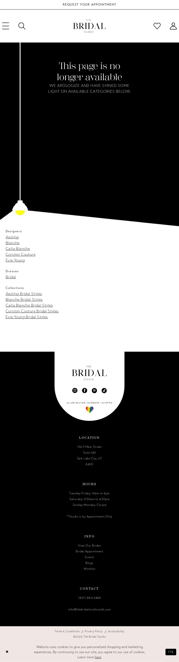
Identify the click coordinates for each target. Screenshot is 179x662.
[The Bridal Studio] (89, 26)
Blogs (89, 563)
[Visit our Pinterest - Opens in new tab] (94, 390)
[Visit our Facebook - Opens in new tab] (84, 390)
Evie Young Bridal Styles (27, 317)
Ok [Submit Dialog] (171, 652)
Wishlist (89, 569)
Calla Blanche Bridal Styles (29, 305)
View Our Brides (89, 545)
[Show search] (22, 26)
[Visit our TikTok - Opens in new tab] (104, 390)
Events (89, 557)
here (98, 657)
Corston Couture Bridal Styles (32, 311)
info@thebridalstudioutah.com (89, 609)
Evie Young (15, 260)
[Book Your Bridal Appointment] (89, 4)
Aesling (12, 237)
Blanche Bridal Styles (24, 299)
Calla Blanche (18, 248)
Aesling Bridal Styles (24, 293)
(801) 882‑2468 (89, 598)
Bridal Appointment (89, 551)
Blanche (13, 242)
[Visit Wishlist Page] (157, 26)
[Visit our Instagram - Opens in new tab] (74, 390)
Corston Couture (20, 254)
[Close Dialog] (7, 652)
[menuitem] (22, 26)
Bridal (11, 277)
